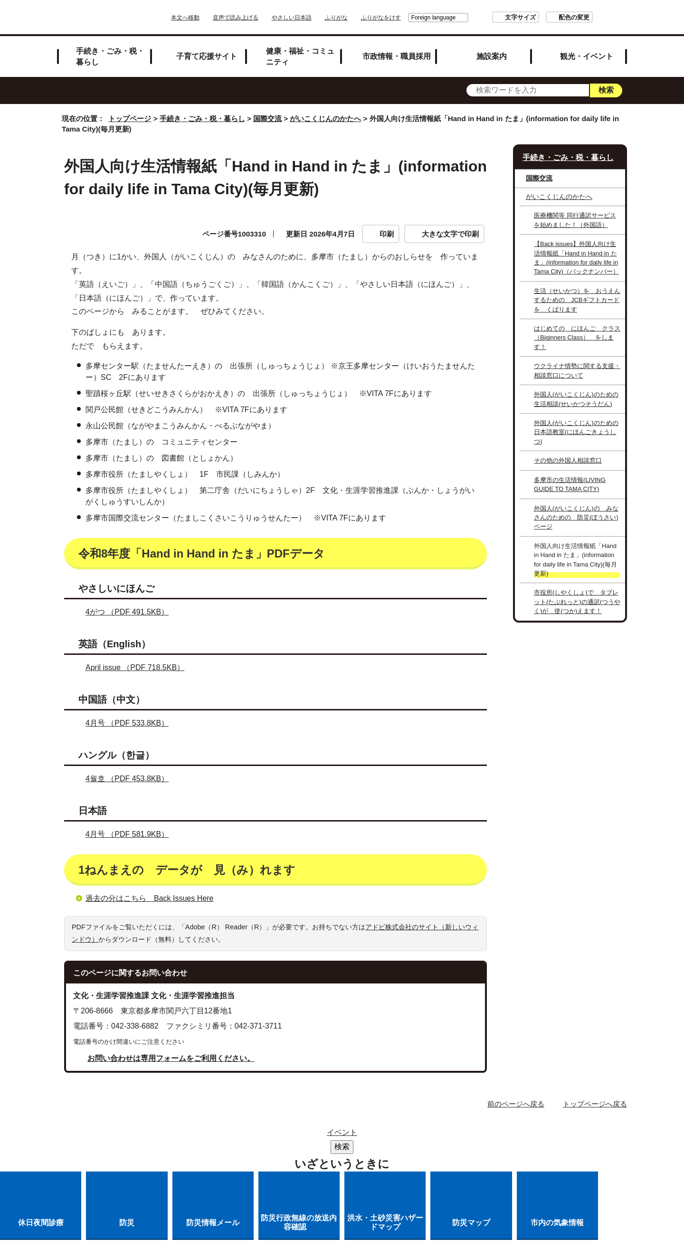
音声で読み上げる (262, 17)
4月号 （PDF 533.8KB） (131, 723)
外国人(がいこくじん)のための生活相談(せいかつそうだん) (576, 399)
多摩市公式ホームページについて (259, 1148)
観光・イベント (586, 56)
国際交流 (267, 118)
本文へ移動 (212, 17)
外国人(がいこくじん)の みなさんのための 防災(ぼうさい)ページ (576, 517)
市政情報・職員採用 (396, 56)
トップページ (129, 118)
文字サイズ (493, 17)
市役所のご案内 (333, 1135)
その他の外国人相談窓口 (568, 460)
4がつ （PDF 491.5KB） (131, 612)
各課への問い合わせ (369, 1148)
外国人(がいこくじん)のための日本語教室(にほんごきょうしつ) (576, 432)
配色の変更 (547, 17)
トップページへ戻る (595, 1104)
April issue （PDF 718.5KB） (139, 667)
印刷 (387, 234)
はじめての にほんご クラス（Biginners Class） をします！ (577, 337)
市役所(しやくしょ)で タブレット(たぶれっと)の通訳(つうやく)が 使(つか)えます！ (577, 601)
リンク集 (272, 1135)
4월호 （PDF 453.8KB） (131, 779)
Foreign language (407, 17)
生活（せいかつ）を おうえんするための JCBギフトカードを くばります (577, 300)
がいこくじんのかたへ (325, 118)
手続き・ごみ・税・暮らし (110, 56)
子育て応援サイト (206, 56)
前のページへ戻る (515, 1104)
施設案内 (491, 56)
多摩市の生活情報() (570, 484)
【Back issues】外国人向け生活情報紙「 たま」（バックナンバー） (576, 257)
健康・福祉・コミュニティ (300, 56)
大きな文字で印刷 (450, 234)
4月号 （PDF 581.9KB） (131, 834)
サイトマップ (215, 1135)
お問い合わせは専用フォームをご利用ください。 (171, 1058)
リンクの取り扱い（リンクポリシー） (443, 1135)
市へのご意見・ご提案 (460, 1148)
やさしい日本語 (318, 17)
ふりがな (363, 17)
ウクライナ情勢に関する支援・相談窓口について (577, 370)
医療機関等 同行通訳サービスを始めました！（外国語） (575, 220)
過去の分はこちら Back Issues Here (149, 898)
